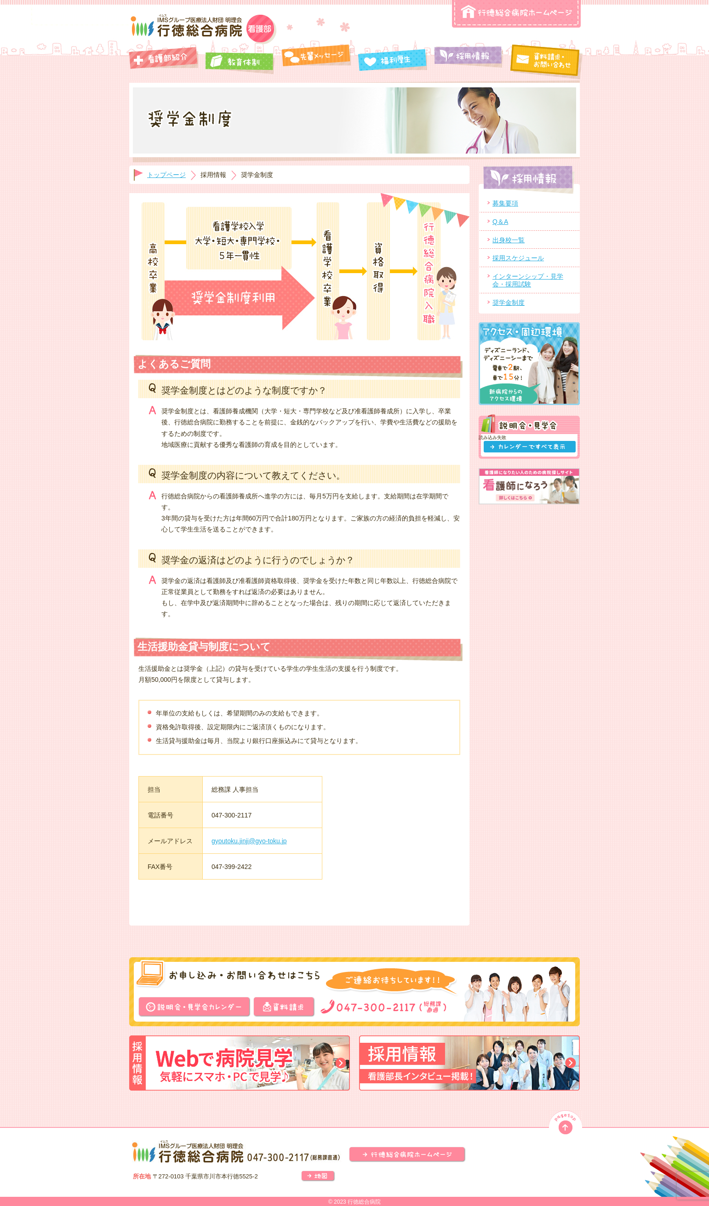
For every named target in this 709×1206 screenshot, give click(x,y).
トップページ (166, 174)
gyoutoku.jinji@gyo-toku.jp (249, 841)
